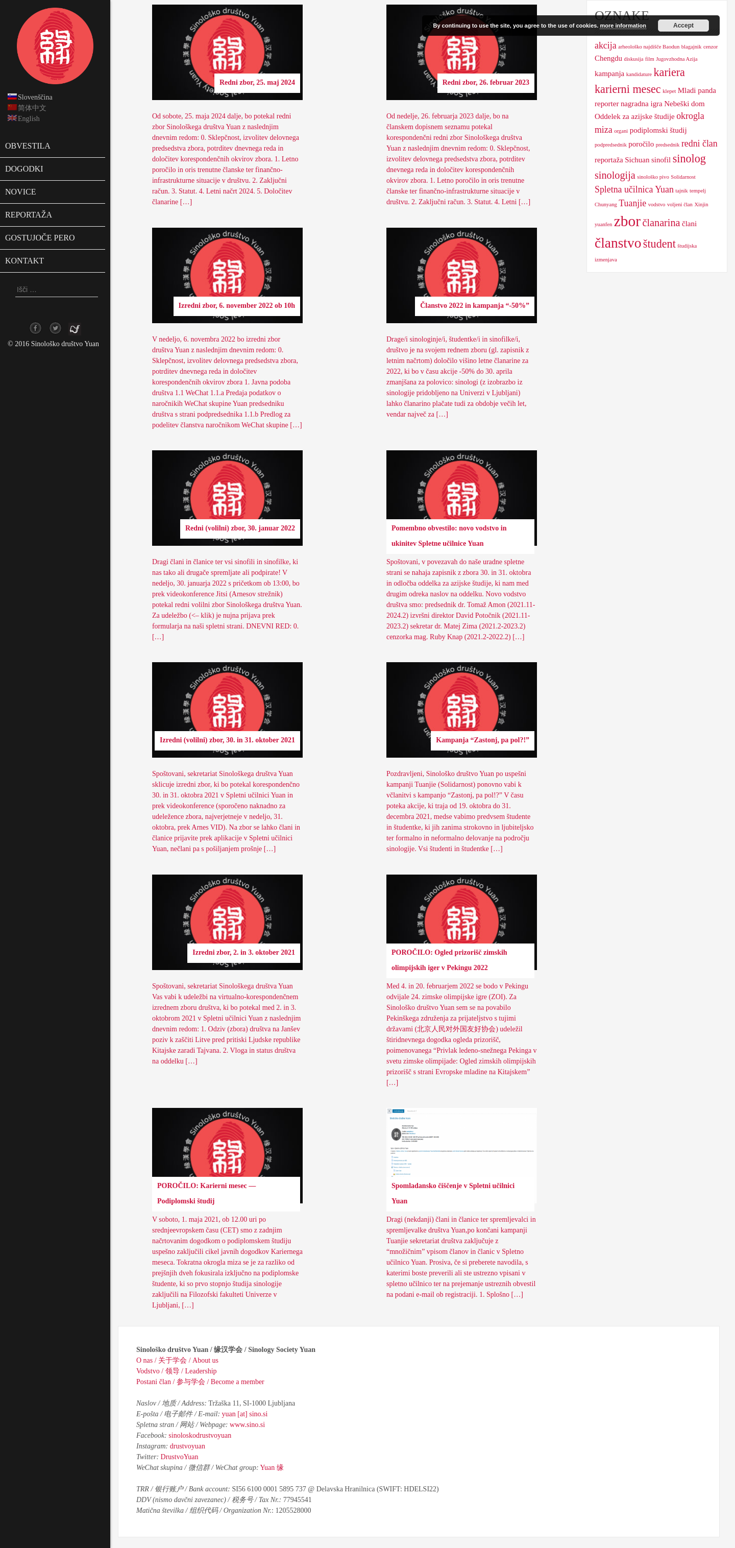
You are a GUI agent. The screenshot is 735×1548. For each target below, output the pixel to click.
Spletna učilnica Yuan (634, 189)
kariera (669, 72)
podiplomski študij (658, 130)
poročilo (641, 144)
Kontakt (24, 260)
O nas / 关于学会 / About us (177, 1360)
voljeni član (680, 204)
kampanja (609, 73)
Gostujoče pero (40, 237)
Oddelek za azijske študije (635, 116)
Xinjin (701, 204)
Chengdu (608, 58)
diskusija (634, 59)
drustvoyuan (187, 1446)
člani (689, 224)
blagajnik (691, 47)
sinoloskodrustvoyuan (199, 1435)
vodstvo (657, 204)
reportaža (609, 160)
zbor (627, 221)
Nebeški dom (684, 104)
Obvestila (28, 145)
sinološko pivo (653, 177)
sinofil (661, 160)
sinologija (615, 175)
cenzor (710, 47)
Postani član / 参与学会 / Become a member (200, 1382)
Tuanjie (632, 203)
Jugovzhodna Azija (676, 59)
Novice (20, 191)
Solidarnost (683, 177)
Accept (683, 25)
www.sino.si (247, 1425)
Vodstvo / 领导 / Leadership (176, 1371)
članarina (661, 222)
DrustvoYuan (180, 1457)
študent (659, 243)
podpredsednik (611, 145)
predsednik (668, 145)
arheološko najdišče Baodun (648, 47)
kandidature (639, 74)
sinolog (689, 158)
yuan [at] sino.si (245, 1414)
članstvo (618, 243)
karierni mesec (628, 89)
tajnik (681, 191)
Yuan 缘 (272, 1467)
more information (623, 25)
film (649, 59)
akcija (606, 45)
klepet (669, 91)
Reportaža (28, 214)
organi (621, 131)
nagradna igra (642, 104)
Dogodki (24, 168)
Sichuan (637, 160)
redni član (699, 143)
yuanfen (603, 224)
